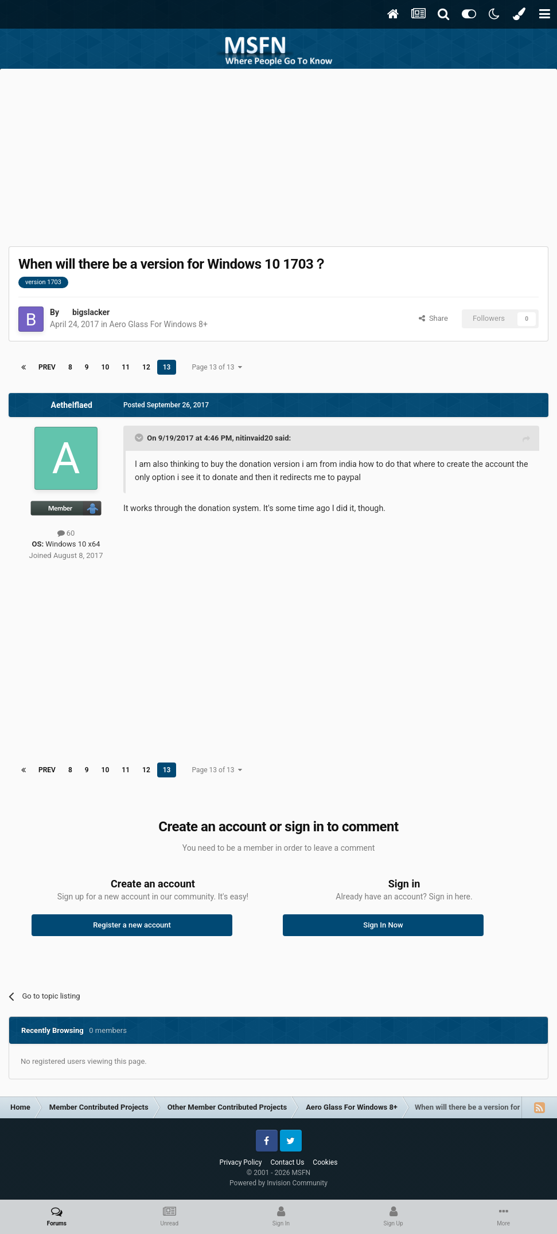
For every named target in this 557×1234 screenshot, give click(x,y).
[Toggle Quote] (140, 437)
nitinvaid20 (254, 438)
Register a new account (132, 925)
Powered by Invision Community (278, 1183)
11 (126, 367)
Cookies (325, 1162)
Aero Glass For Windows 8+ (159, 324)
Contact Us (287, 1162)
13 (167, 367)
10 (106, 367)
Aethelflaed (71, 405)
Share (433, 318)
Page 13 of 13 (217, 367)
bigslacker (91, 312)
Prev (47, 367)
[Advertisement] (279, 154)
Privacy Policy (241, 1162)
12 (146, 367)
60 (66, 533)
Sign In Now (383, 925)
